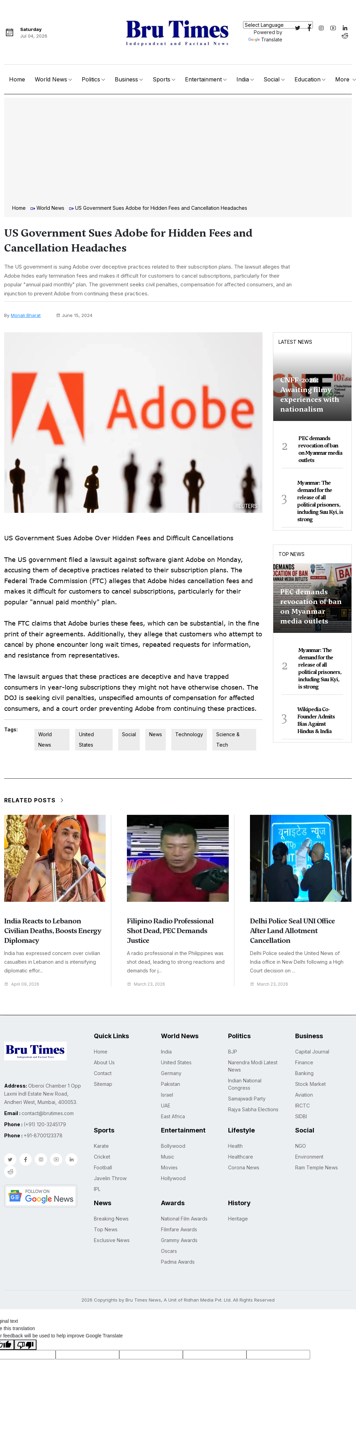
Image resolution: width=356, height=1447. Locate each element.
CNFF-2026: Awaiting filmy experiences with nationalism (309, 394)
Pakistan (170, 1084)
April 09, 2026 (23, 984)
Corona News (243, 1167)
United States (86, 739)
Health (235, 1146)
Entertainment (203, 79)
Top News (291, 554)
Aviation (304, 1095)
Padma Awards (178, 1262)
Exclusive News (112, 1240)
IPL (97, 1189)
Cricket (102, 1157)
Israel (167, 1095)
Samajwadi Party (247, 1099)
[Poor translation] (25, 1344)
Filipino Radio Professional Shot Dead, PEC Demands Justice (170, 930)
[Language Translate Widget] (278, 25)
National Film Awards (184, 1219)
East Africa (173, 1116)
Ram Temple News (316, 1167)
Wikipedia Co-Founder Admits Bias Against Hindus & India (316, 720)
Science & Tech (228, 739)
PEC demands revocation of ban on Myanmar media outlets (320, 449)
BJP (232, 1052)
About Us (104, 1062)
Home (17, 79)
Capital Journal (312, 1052)
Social (272, 79)
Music (167, 1157)
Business (126, 79)
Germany (171, 1073)
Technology (189, 734)
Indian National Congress (244, 1084)
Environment (309, 1157)
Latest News (295, 342)
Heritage (238, 1219)
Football (103, 1167)
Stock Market (310, 1084)
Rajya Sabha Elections (253, 1109)
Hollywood (173, 1178)
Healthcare (240, 1157)
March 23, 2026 (148, 984)
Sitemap (103, 1084)
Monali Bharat (26, 315)
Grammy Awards (179, 1240)
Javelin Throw (110, 1178)
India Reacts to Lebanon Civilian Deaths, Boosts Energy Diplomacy (52, 930)
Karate (101, 1146)
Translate (265, 39)
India (242, 79)
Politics (91, 79)
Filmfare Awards (179, 1229)
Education (307, 79)
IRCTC (302, 1105)
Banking (304, 1073)
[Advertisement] (178, 152)
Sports (161, 79)
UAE (165, 1105)
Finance (304, 1062)
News (155, 734)
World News (51, 79)
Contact (103, 1073)
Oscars (169, 1251)
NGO (300, 1146)
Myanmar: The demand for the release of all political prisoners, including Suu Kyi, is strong (320, 501)
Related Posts (34, 800)
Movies (169, 1167)
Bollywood (173, 1146)
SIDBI (301, 1116)
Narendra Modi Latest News (252, 1066)
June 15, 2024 (74, 315)
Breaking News (111, 1219)
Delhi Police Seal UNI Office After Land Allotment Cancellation (292, 930)
